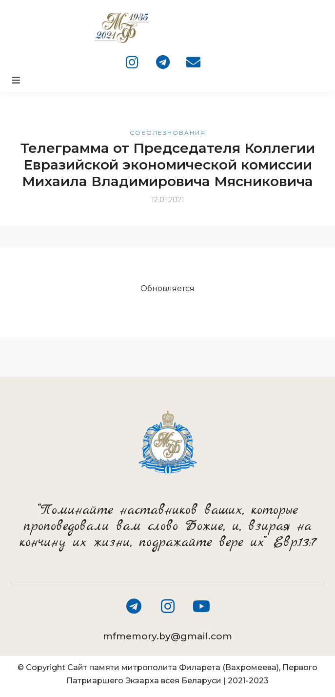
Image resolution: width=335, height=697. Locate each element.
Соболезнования (168, 132)
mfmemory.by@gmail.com (167, 636)
